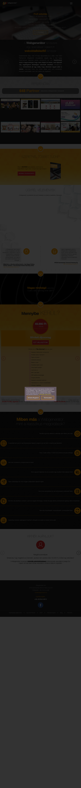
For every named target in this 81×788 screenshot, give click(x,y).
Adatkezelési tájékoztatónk (45, 394)
